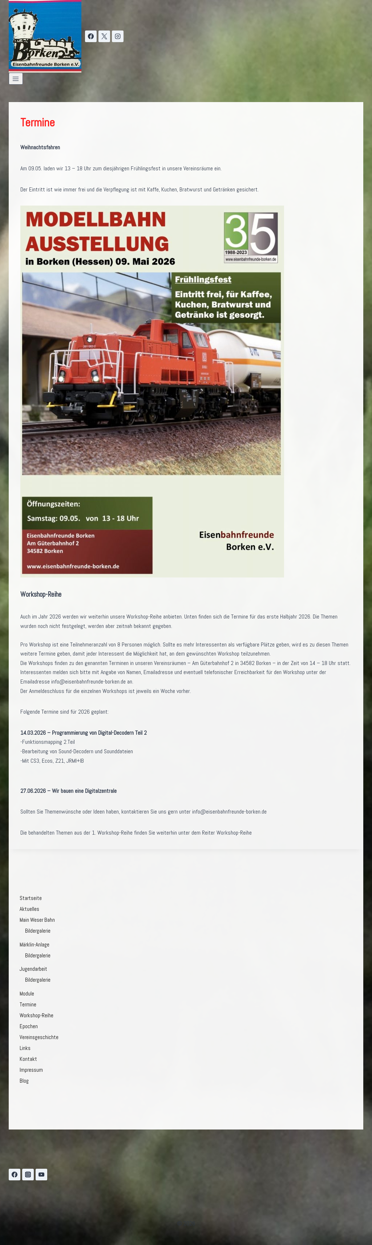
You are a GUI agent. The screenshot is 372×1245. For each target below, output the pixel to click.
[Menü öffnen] (16, 79)
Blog (24, 1080)
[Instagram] (118, 36)
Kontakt (28, 1058)
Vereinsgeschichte (39, 1037)
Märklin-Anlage (34, 944)
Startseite (31, 898)
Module (27, 993)
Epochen (29, 1026)
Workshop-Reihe (36, 1015)
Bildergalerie (37, 930)
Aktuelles (29, 908)
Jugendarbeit (33, 968)
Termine (28, 1004)
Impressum (31, 1069)
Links (25, 1048)
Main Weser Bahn (37, 919)
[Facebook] (91, 36)
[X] (104, 36)
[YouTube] (41, 1174)
